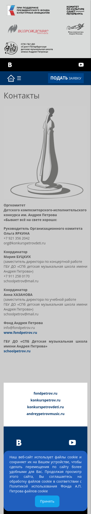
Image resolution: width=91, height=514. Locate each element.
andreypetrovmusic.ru (45, 413)
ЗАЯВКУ (65, 78)
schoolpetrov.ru (17, 351)
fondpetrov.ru (46, 393)
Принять (47, 501)
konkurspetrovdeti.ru (45, 407)
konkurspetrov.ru (46, 400)
